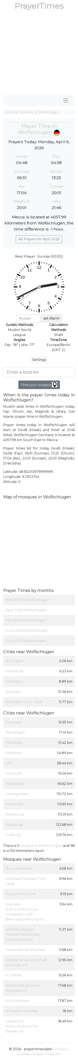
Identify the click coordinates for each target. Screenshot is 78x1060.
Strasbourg (15, 814)
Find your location (39, 384)
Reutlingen (15, 732)
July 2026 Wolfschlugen (26, 641)
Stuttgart (14, 722)
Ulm (9, 763)
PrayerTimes (39, 6)
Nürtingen (14, 661)
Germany (26, 112)
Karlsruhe (14, 773)
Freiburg (13, 835)
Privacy (61, 1049)
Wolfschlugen (48, 112)
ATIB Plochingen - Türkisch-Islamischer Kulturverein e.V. (23, 935)
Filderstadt (15, 671)
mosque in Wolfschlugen (41, 846)
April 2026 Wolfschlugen (26, 610)
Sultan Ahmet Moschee (25, 950)
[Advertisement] (39, 53)
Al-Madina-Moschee (22, 1011)
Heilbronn (14, 753)
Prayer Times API (47, 1054)
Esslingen (13, 692)
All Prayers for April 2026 (39, 239)
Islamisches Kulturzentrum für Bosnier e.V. (22, 1026)
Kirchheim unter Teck (24, 702)
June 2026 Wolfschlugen (27, 630)
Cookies (23, 1054)
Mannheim (15, 804)
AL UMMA (14, 975)
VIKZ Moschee (17, 1001)
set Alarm (51, 318)
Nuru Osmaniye (19, 868)
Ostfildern (14, 681)
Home (10, 112)
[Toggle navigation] (66, 100)
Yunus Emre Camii (21, 894)
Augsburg (14, 825)
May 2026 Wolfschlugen (26, 620)
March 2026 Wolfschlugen (28, 600)
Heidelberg (15, 784)
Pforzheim (14, 743)
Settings (39, 360)
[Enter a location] (39, 372)
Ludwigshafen (17, 794)
